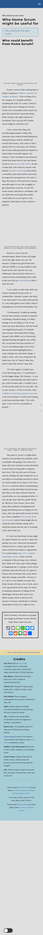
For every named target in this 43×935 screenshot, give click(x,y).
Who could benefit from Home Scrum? (17, 32)
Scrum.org (22, 778)
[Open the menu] (39, 4)
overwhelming (24, 395)
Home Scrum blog (23, 919)
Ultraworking (9, 851)
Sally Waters (23, 902)
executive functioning (18, 285)
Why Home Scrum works (13, 15)
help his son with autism (20, 278)
